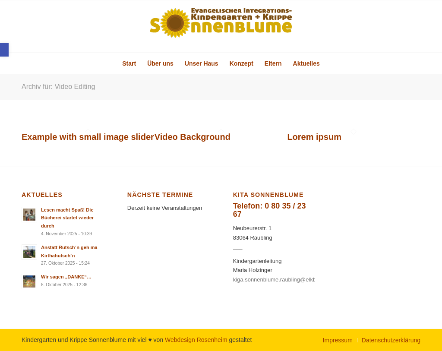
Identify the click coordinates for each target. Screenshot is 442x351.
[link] (4, 50)
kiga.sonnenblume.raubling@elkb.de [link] (278, 279)
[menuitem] (129, 63)
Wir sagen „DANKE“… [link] (66, 276)
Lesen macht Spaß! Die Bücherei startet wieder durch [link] (67, 218)
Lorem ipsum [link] (314, 137)
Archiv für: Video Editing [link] (58, 86)
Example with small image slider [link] (88, 137)
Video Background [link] (192, 137)
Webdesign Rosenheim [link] (196, 339)
